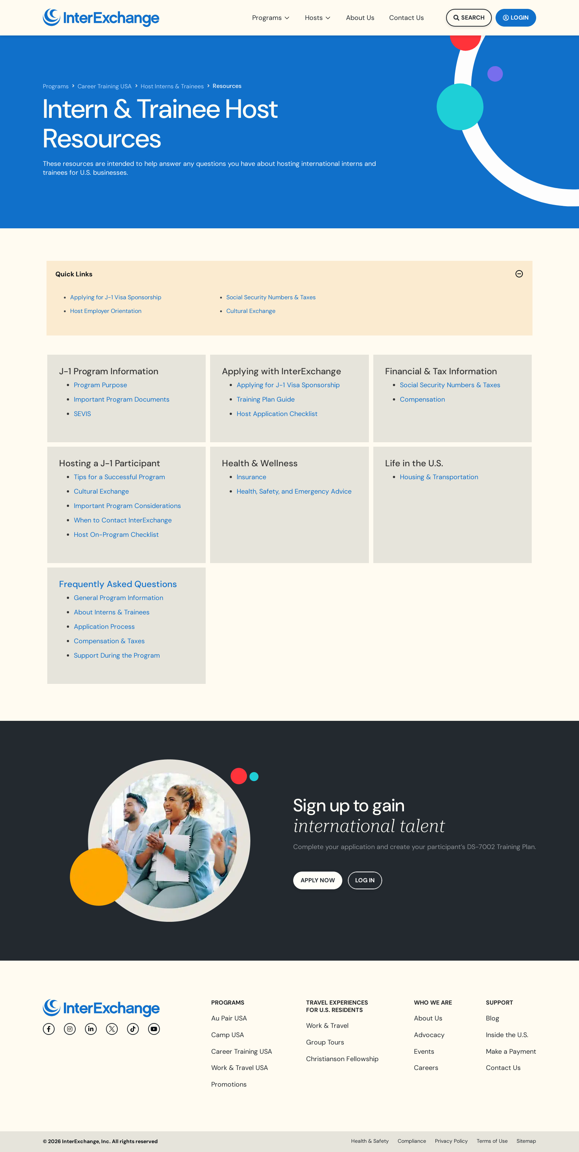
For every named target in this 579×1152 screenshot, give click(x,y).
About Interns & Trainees (112, 612)
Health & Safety (370, 1141)
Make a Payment (511, 1051)
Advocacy (429, 1034)
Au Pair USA (229, 1018)
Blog (492, 1018)
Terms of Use (492, 1141)
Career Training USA (105, 86)
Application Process (104, 626)
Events (424, 1051)
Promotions (229, 1084)
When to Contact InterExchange (123, 520)
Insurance (251, 477)
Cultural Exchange (101, 491)
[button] (271, 17)
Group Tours (325, 1042)
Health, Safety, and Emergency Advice (294, 491)
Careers (426, 1067)
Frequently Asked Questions (118, 584)
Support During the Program (117, 655)
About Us (428, 1018)
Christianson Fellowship (342, 1058)
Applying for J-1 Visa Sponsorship (288, 385)
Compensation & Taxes (109, 641)
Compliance (412, 1141)
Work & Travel (327, 1025)
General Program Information (118, 597)
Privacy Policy (451, 1141)
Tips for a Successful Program (119, 477)
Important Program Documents (121, 399)
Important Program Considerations (127, 505)
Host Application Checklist (277, 413)
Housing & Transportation (439, 477)
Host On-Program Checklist (116, 534)
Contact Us (503, 1067)
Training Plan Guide (266, 399)
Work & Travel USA (239, 1067)
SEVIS (82, 413)
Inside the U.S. (507, 1034)
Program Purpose (100, 385)
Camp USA (227, 1034)
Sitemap (526, 1141)
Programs (56, 86)
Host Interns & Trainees (172, 86)
